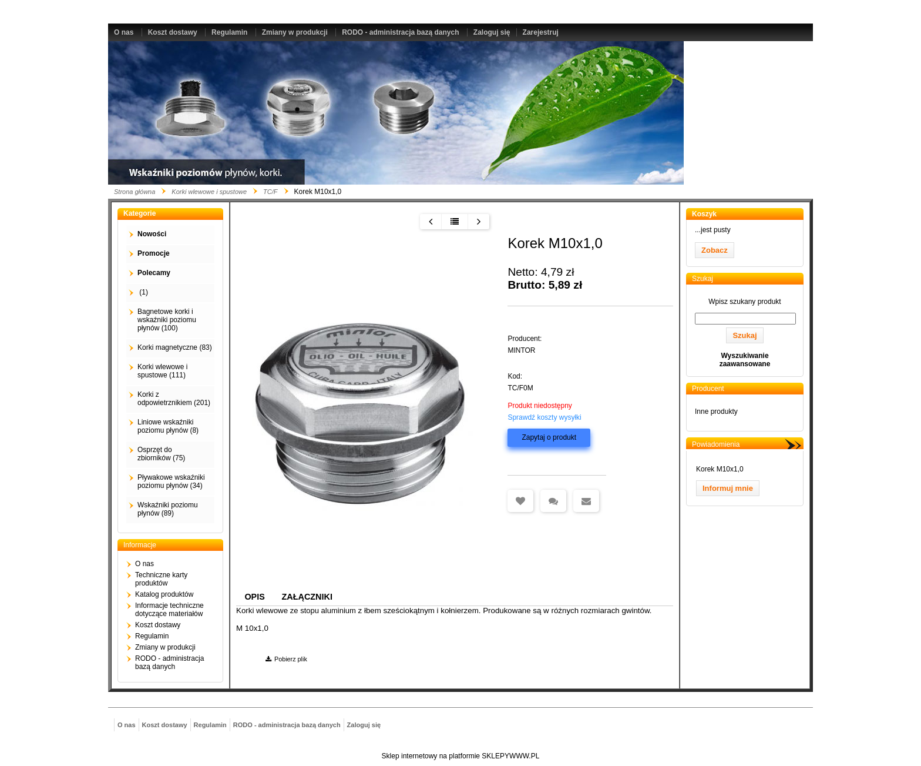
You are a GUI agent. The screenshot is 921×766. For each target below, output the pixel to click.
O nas (123, 32)
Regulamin (229, 32)
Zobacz (714, 250)
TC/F (270, 191)
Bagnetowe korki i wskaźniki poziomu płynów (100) (166, 319)
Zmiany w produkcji (295, 32)
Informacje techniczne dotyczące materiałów (169, 609)
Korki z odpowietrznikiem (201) (173, 398)
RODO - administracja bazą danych (400, 32)
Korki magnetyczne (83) (174, 347)
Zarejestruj (541, 32)
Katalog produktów (164, 594)
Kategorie (139, 213)
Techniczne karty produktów (161, 579)
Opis (254, 596)
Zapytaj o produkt (549, 437)
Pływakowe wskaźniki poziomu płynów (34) (171, 481)
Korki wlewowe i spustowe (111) (162, 371)
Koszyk (704, 214)
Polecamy (153, 273)
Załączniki (307, 596)
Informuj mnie (727, 488)
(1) (142, 292)
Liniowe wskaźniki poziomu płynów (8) (168, 426)
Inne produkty (716, 411)
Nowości (151, 234)
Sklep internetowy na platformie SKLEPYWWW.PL (461, 756)
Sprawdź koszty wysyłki (544, 417)
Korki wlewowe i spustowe (209, 191)
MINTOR (521, 350)
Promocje (153, 253)
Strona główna (134, 191)
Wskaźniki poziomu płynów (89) (167, 509)
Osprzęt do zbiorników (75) (161, 454)
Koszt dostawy (172, 32)
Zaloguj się (491, 32)
